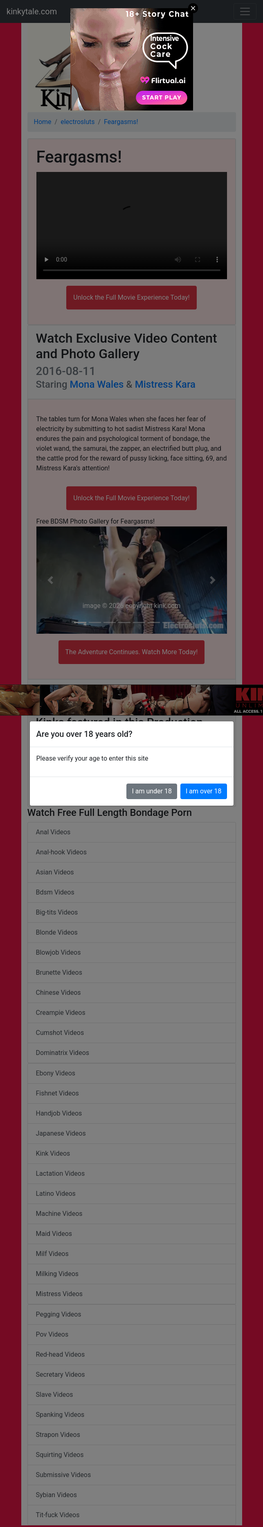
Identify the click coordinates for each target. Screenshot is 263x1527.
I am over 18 (204, 791)
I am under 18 (152, 791)
